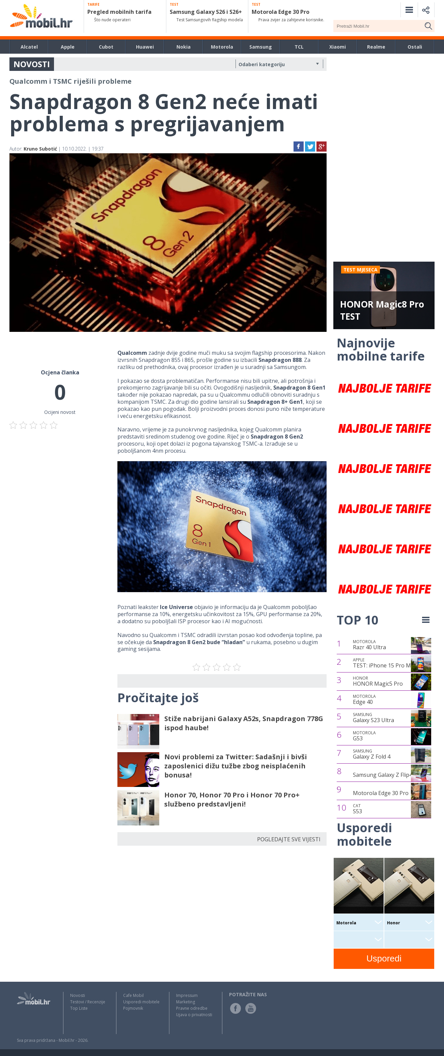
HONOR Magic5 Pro (378, 681)
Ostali (415, 47)
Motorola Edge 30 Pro (381, 793)
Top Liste (79, 1008)
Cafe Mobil (133, 995)
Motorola (222, 47)
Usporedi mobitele (141, 1002)
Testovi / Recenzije (87, 1002)
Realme (376, 47)
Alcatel (29, 47)
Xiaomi (337, 47)
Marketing (185, 1002)
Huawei (145, 47)
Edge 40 (364, 699)
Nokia (183, 47)
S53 (357, 809)
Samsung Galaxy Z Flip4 (382, 774)
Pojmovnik (133, 1008)
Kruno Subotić (40, 149)
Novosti (77, 995)
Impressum (187, 995)
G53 (364, 736)
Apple (68, 47)
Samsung (260, 47)
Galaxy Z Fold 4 (371, 754)
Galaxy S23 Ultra (373, 718)
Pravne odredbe (191, 1008)
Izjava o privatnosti (194, 1015)
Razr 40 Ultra (369, 645)
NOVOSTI (31, 64)
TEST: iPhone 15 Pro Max (385, 663)
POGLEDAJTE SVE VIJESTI (289, 839)
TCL (299, 47)
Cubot (106, 47)
